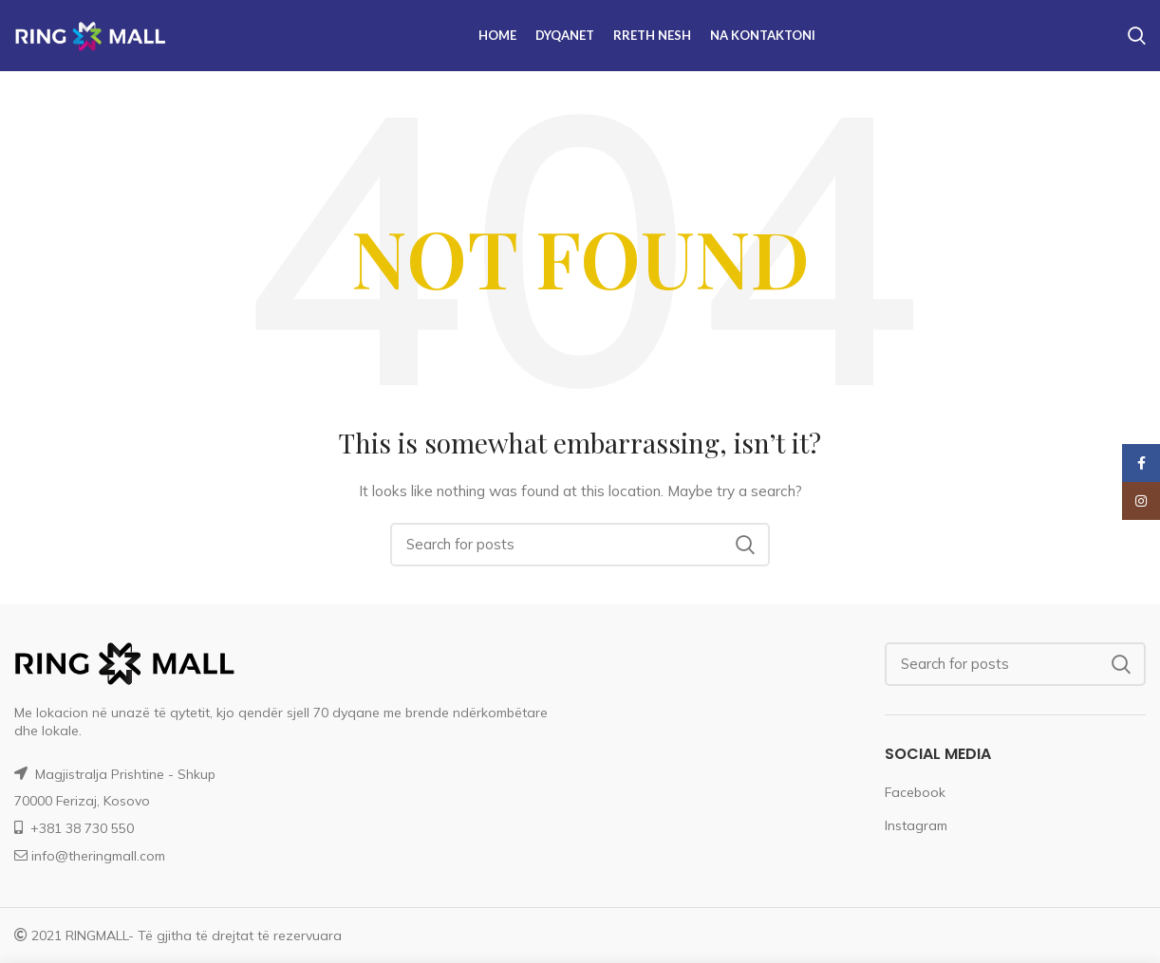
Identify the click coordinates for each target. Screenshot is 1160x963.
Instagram (916, 825)
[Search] (580, 544)
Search (744, 544)
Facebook (915, 792)
